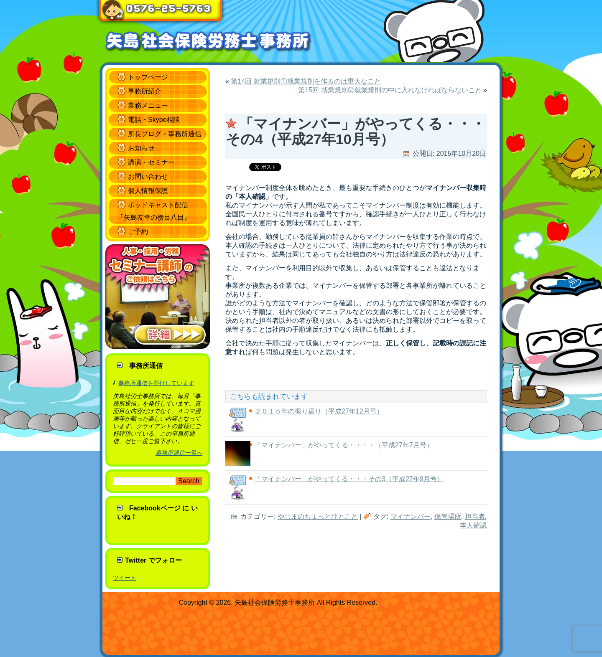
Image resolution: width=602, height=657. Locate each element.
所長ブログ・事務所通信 (165, 133)
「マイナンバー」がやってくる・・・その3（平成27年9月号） (349, 478)
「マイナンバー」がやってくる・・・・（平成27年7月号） (344, 445)
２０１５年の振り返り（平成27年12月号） (319, 411)
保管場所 (447, 516)
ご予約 (138, 231)
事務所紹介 (144, 91)
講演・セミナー (151, 162)
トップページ (148, 77)
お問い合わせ (148, 176)
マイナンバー (410, 516)
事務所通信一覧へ (179, 452)
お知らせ (141, 148)
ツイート (124, 577)
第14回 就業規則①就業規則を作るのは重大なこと (305, 81)
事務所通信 (146, 365)
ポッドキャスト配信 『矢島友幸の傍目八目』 (154, 211)
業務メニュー (148, 105)
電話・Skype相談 (154, 119)
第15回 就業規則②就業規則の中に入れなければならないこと (389, 90)
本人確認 (473, 525)
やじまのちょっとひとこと (318, 516)
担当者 (475, 516)
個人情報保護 (148, 190)
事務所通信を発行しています (156, 383)
